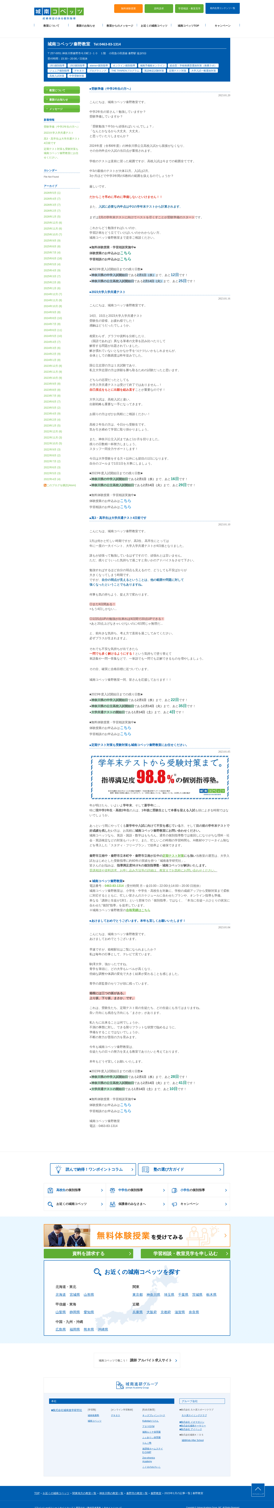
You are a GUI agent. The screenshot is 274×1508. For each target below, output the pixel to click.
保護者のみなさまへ (128, 1195)
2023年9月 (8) (52, 374)
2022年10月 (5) (53, 434)
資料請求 (159, 5)
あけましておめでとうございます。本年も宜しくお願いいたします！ (138, 911)
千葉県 (183, 1286)
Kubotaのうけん (150, 1412)
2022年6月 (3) (52, 458)
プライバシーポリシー (45, 1499)
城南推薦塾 (93, 1406)
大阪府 (152, 1303)
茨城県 (197, 1286)
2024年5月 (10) (53, 327)
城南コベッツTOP (188, 23)
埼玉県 (169, 1286)
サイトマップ (66, 1499)
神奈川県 (153, 1286)
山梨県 (61, 1303)
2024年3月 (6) (52, 339)
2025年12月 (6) (53, 213)
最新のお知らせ (85, 23)
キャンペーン (223, 23)
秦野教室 (156, 1484)
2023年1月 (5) (52, 416)
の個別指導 (64, 1181)
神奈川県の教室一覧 (111, 1484)
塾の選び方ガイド (163, 1160)
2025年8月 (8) (52, 237)
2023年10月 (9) (53, 368)
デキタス (115, 1406)
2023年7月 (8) (52, 386)
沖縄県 (103, 1320)
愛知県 (89, 1303)
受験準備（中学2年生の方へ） (112, 79)
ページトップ (258, 1494)
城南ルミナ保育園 (151, 1423)
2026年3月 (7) (52, 195)
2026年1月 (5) (52, 207)
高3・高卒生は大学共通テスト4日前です (119, 509)
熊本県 (89, 1320)
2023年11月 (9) (53, 362)
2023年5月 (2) (52, 398)
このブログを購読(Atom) (61, 476)
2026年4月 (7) (52, 189)
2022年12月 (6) (53, 422)
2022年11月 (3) (53, 428)
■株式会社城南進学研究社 (66, 1401)
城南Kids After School (193, 1431)
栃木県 (211, 1286)
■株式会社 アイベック (190, 1420)
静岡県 (75, 1303)
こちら (125, 244)
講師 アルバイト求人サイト (135, 1351)
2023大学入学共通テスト (108, 283)
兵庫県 (137, 1303)
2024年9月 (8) (52, 303)
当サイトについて (113, 1499)
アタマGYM (148, 1417)
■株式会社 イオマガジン (191, 1413)
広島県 (61, 1320)
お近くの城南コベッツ (154, 23)
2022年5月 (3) (52, 464)
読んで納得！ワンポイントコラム (88, 1160)
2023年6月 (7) (52, 392)
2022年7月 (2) (52, 452)
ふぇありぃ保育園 (151, 1428)
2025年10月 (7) (53, 225)
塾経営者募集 (94, 1499)
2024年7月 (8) (52, 315)
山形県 (89, 1286)
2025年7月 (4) (52, 243)
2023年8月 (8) (52, 380)
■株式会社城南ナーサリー (192, 1416)
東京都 (137, 1286)
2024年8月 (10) (53, 309)
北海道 (61, 1286)
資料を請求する (88, 1244)
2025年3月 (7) (52, 267)
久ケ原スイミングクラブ (194, 1406)
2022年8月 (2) (52, 446)
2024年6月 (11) (53, 321)
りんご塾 (146, 1434)
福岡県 (75, 1320)
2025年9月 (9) (52, 231)
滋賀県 (180, 1303)
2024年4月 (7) (52, 332)
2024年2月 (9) (52, 344)
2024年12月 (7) (53, 285)
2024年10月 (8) (53, 297)
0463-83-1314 (114, 876)
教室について (51, 23)
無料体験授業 (128, 5)
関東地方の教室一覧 (84, 1484)
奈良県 (194, 1303)
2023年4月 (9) (52, 404)
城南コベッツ (94, 1412)
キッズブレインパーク (153, 1406)
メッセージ (56, 100)
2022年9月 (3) (52, 440)
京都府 (166, 1303)
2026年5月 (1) (52, 183)
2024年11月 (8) (53, 291)
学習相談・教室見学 (189, 5)
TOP (37, 1484)
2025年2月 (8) (52, 273)
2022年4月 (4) (52, 470)
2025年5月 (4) (52, 255)
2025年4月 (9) (52, 261)
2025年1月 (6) (52, 279)
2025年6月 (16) (53, 249)
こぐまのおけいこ (151, 1458)
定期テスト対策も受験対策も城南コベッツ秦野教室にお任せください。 (140, 736)
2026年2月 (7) (52, 201)
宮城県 (75, 1286)
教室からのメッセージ (120, 23)
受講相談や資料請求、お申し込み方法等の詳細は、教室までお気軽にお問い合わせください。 (153, 861)
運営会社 (80, 1499)
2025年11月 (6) (53, 219)
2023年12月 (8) (53, 356)
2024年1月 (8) (52, 351)
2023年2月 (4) (52, 410)
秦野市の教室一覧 (137, 1484)
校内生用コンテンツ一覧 (222, 5)
